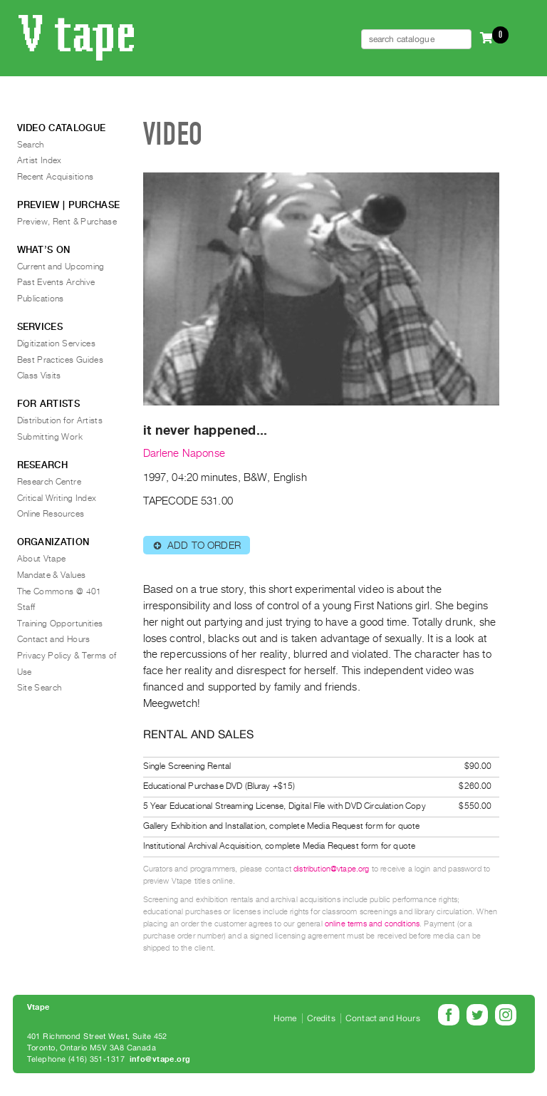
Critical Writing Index (57, 498)
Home (285, 1018)
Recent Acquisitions (55, 177)
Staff (26, 607)
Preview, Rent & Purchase (67, 222)
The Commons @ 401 (59, 591)
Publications (40, 299)
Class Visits (39, 376)
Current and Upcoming (61, 267)
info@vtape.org (160, 1059)
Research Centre (49, 482)
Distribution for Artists (60, 420)
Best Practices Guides (60, 360)
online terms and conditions (372, 924)
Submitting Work (50, 437)
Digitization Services (56, 343)
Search (30, 145)
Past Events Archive (56, 282)
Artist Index (39, 160)
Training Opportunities (60, 624)
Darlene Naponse (184, 453)
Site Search (39, 688)
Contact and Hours (53, 639)
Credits (321, 1018)
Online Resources (51, 514)
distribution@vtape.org (331, 869)
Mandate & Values (51, 575)
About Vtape (41, 559)
